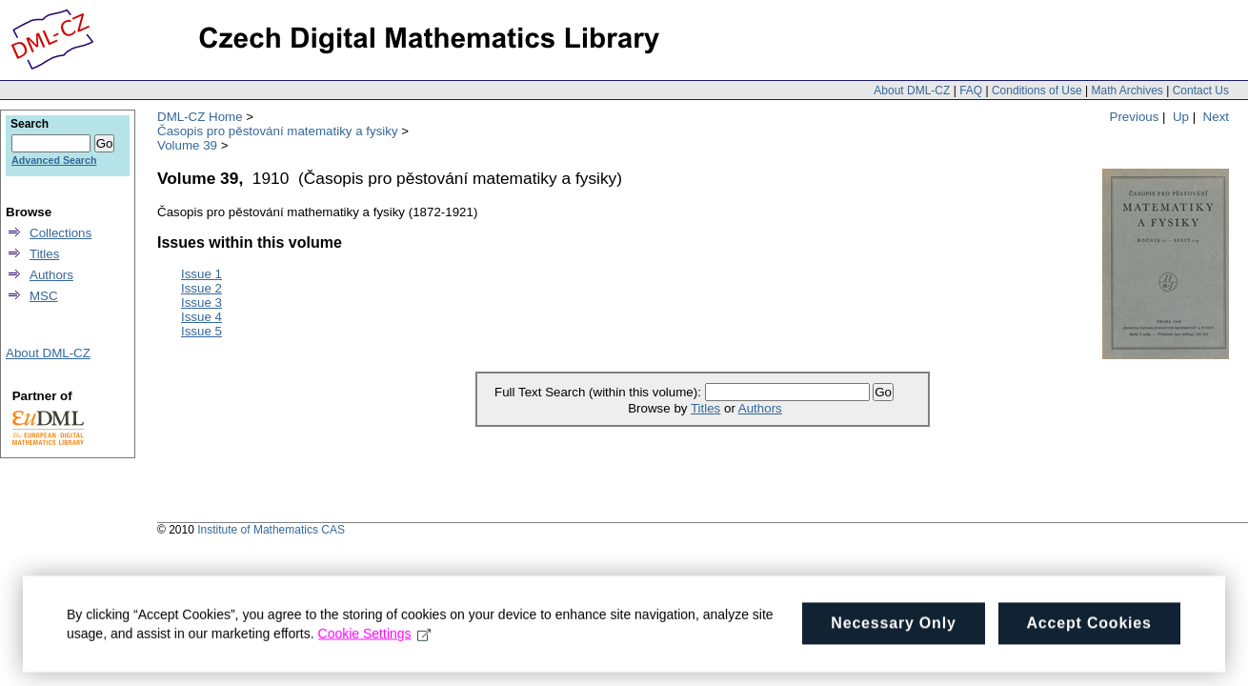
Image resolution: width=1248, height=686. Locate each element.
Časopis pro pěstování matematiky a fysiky (277, 131)
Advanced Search (53, 160)
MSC (44, 296)
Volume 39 (187, 145)
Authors (760, 408)
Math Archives (1126, 90)
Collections (60, 233)
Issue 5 (201, 331)
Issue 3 (201, 302)
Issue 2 (201, 288)
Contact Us (1201, 90)
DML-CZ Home (200, 117)
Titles (705, 408)
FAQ (970, 90)
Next (1216, 117)
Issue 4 (201, 317)
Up (1181, 117)
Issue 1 (201, 274)
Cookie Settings (375, 641)
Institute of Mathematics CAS (271, 529)
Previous (1134, 117)
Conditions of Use (1037, 90)
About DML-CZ (912, 90)
